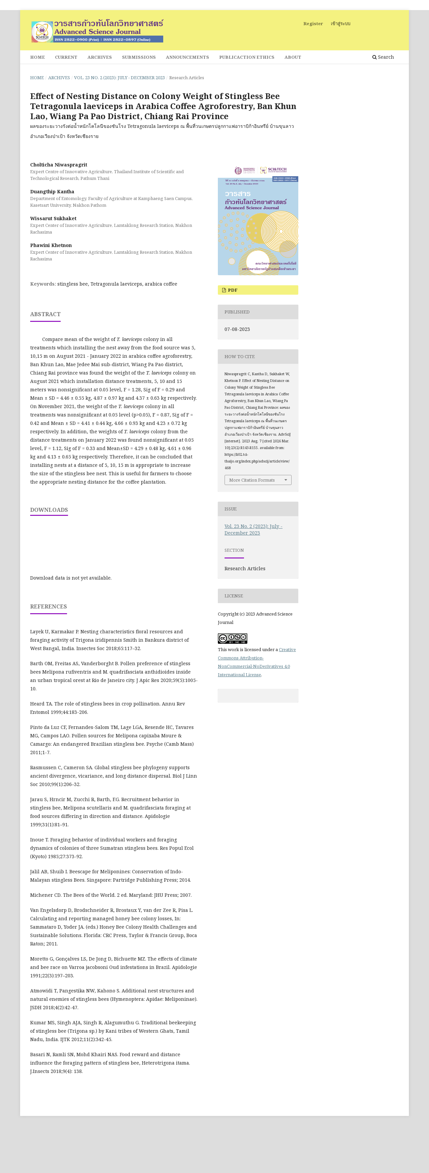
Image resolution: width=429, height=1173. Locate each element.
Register (313, 23)
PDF (232, 290)
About (293, 57)
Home (37, 57)
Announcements (187, 57)
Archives (99, 57)
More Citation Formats (252, 480)
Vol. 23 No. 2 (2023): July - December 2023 (119, 78)
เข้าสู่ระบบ (340, 23)
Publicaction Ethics (246, 57)
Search (383, 57)
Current (66, 57)
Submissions (139, 57)
